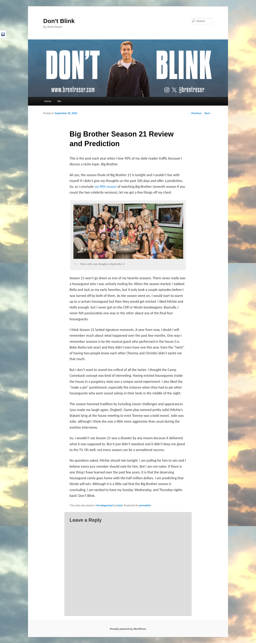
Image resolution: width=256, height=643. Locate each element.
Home (47, 101)
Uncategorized (104, 505)
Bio (59, 101)
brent (120, 505)
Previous (195, 113)
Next (209, 113)
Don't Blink (59, 21)
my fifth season (105, 186)
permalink (145, 505)
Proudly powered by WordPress (128, 629)
